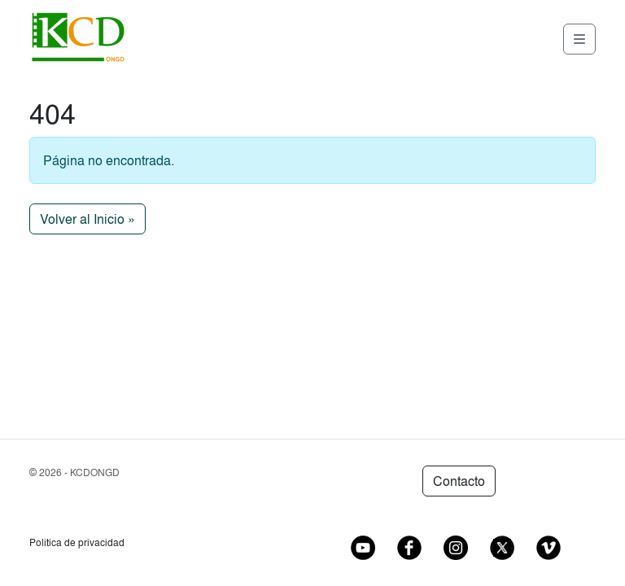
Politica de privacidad (77, 542)
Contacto (459, 481)
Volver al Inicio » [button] (87, 219)
